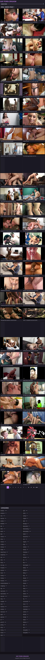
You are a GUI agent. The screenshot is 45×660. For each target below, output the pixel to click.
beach (3, 531)
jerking (3, 625)
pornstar (26, 557)
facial (3, 573)
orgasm (26, 542)
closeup (3, 547)
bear (3, 534)
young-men (26, 632)
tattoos (25, 594)
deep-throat (4, 552)
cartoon (3, 536)
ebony (3, 562)
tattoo (25, 591)
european (4, 568)
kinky (3, 627)
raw (25, 562)
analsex (3, 521)
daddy (3, 549)
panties (25, 549)
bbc (2, 526)
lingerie (26, 518)
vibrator (26, 614)
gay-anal (4, 596)
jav (2, 619)
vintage (25, 617)
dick (3, 557)
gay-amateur (5, 594)
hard (3, 604)
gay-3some (4, 591)
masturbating (27, 529)
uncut (25, 604)
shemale (26, 581)
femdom (4, 581)
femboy (3, 578)
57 (31, 487)
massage (26, 523)
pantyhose (26, 552)
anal (3, 516)
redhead (26, 570)
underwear (26, 609)
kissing (3, 630)
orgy (25, 544)
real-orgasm (27, 565)
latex (3, 635)
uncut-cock (26, 607)
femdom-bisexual (5, 583)
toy (25, 599)
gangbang (4, 586)
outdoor (26, 547)
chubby (3, 544)
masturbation (27, 531)
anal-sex (4, 518)
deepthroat (4, 555)
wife (25, 625)
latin (25, 510)
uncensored (26, 601)
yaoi (25, 627)
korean (3, 632)
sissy (25, 586)
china (3, 539)
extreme (3, 570)
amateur (4, 510)
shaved (26, 578)
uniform (26, 612)
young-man (26, 630)
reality (25, 568)
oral (25, 539)
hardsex (3, 609)
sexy (25, 575)
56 (28, 487)
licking (25, 516)
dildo (3, 560)
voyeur (25, 619)
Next (37, 487)
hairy (3, 599)
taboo (25, 588)
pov (25, 560)
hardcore (4, 607)
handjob (4, 601)
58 (33, 487)
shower (25, 583)
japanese (4, 617)
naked (25, 534)
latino (25, 513)
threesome (26, 596)
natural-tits (26, 536)
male (25, 521)
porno (25, 555)
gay (3, 588)
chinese (3, 542)
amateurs (4, 513)
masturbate (26, 526)
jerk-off (3, 622)
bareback (4, 523)
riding (25, 573)
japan (3, 614)
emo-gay (4, 565)
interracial (4, 612)
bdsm (3, 529)
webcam (26, 622)
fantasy (3, 575)
